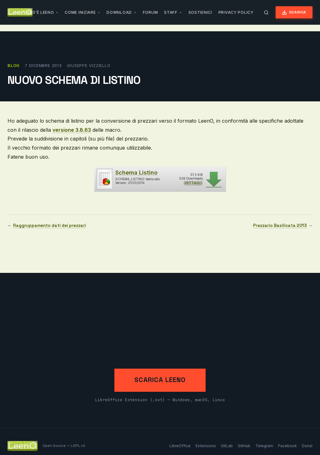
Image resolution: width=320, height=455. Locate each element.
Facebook (287, 445)
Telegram (264, 445)
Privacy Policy (236, 12)
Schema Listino (136, 172)
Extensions (206, 445)
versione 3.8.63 (71, 130)
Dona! (307, 445)
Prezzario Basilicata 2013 (280, 225)
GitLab (227, 445)
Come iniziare (80, 12)
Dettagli (193, 183)
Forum (150, 12)
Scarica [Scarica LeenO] (294, 12)
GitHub (244, 445)
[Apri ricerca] (266, 12)
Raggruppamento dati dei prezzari (49, 225)
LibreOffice (180, 445)
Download (119, 12)
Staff (171, 12)
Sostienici (200, 12)
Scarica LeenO (160, 380)
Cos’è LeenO (40, 12)
